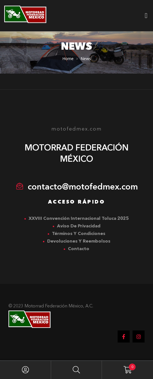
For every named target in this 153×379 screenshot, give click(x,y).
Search (76, 370)
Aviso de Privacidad (79, 226)
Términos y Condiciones (78, 234)
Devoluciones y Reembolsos (78, 241)
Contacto (78, 249)
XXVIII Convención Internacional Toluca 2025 (79, 218)
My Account (25, 370)
